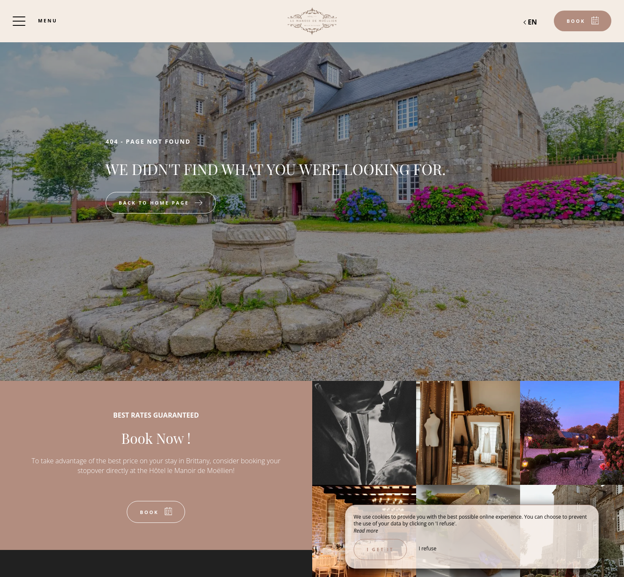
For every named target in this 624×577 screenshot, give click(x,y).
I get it (380, 549)
